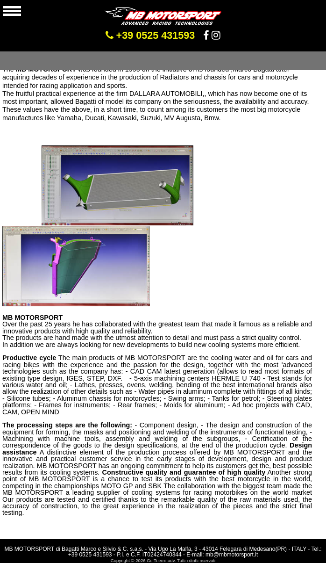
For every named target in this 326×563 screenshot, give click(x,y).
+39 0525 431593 (150, 35)
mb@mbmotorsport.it (232, 554)
